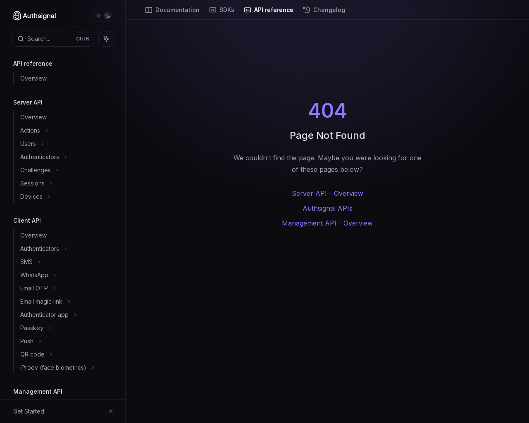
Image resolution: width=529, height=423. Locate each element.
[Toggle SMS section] (66, 262)
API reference (268, 13)
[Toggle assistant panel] (106, 38)
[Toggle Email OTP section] (66, 288)
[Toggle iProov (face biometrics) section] (66, 367)
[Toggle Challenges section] (66, 170)
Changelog (324, 13)
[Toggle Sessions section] (66, 183)
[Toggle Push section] (66, 341)
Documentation (172, 13)
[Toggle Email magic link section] (66, 301)
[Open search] (53, 38)
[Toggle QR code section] (66, 354)
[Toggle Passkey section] (66, 328)
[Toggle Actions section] (66, 130)
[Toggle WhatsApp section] (66, 275)
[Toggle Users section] (66, 143)
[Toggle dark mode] (103, 15)
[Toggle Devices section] (66, 196)
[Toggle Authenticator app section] (66, 314)
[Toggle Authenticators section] (66, 157)
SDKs (222, 13)
